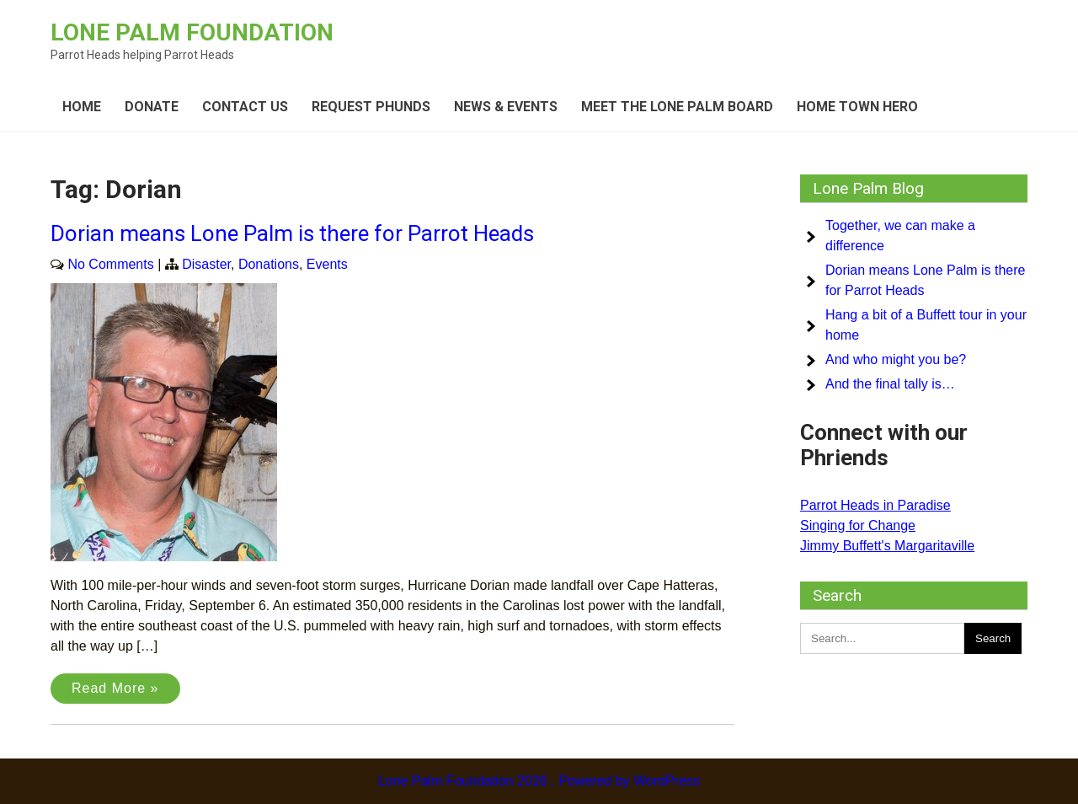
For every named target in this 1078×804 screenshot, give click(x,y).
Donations (268, 264)
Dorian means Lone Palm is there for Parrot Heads (292, 233)
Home (81, 107)
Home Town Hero (857, 107)
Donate (152, 107)
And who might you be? (895, 359)
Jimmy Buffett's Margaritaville (887, 546)
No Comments (110, 264)
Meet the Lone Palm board (677, 107)
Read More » (115, 688)
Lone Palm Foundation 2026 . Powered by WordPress (539, 781)
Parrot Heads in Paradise (875, 505)
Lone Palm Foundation (192, 32)
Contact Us (245, 107)
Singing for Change (857, 525)
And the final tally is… (890, 384)
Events (327, 264)
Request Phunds (371, 107)
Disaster (206, 264)
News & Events (506, 107)
